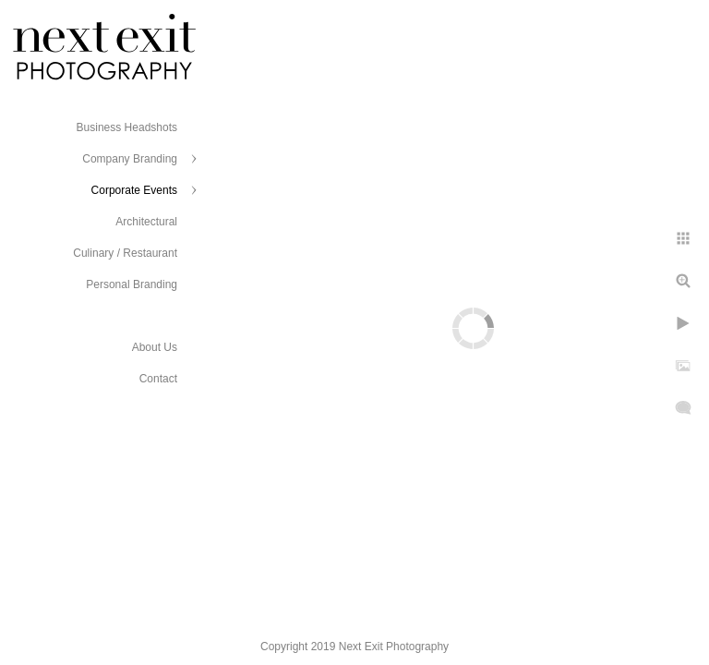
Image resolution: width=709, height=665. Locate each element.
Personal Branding (131, 284)
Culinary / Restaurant (125, 253)
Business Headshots (127, 127)
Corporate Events (134, 190)
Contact (158, 378)
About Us (154, 347)
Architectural (146, 221)
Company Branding (129, 158)
